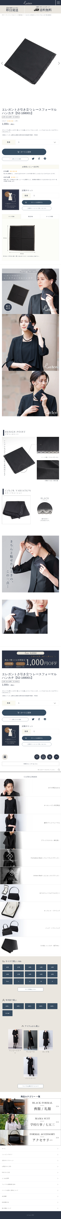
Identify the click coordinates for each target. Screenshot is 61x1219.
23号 (52, 974)
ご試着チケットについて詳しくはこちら (36, 208)
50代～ (41, 1006)
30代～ (19, 1006)
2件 (16, 120)
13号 (52, 967)
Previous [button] (2, 63)
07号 (18, 967)
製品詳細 (30, 216)
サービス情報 (49, 216)
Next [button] (59, 63)
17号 (18, 974)
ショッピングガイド (7, 1154)
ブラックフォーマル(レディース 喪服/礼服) (13, 14)
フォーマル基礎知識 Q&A (8, 1184)
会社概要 (4, 1196)
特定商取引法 (5, 1202)
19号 (30, 974)
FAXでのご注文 (6, 1172)
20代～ (7, 1006)
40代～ (30, 1006)
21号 (41, 974)
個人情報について (6, 1208)
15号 (7, 974)
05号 (7, 967)
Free (7, 981)
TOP (3, 14)
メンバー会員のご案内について (10, 1190)
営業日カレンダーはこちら (30, 763)
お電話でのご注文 (6, 1166)
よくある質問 (5, 1178)
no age (7, 1013)
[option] (30, 61)
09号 (30, 967)
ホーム (3, 1148)
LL (30, 981)
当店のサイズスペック (8, 1160)
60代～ (52, 1006)
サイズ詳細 (11, 216)
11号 (41, 967)
